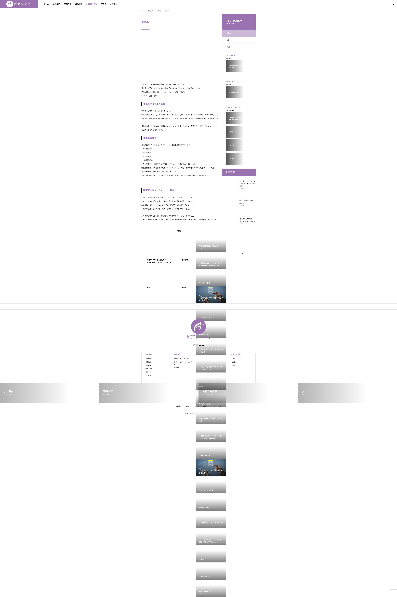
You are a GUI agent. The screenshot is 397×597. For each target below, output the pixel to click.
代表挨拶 (148, 362)
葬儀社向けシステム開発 (181, 358)
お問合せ (114, 4)
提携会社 (148, 372)
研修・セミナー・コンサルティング (183, 363)
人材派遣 (177, 367)
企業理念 (148, 358)
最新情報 (78, 4)
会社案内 (56, 4)
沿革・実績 (149, 369)
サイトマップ (217, 406)
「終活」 (229, 40)
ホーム (46, 4)
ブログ (103, 4)
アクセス (148, 375)
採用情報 (178, 406)
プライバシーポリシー (202, 406)
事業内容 (67, 4)
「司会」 (229, 47)
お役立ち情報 (91, 4)
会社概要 (148, 365)
